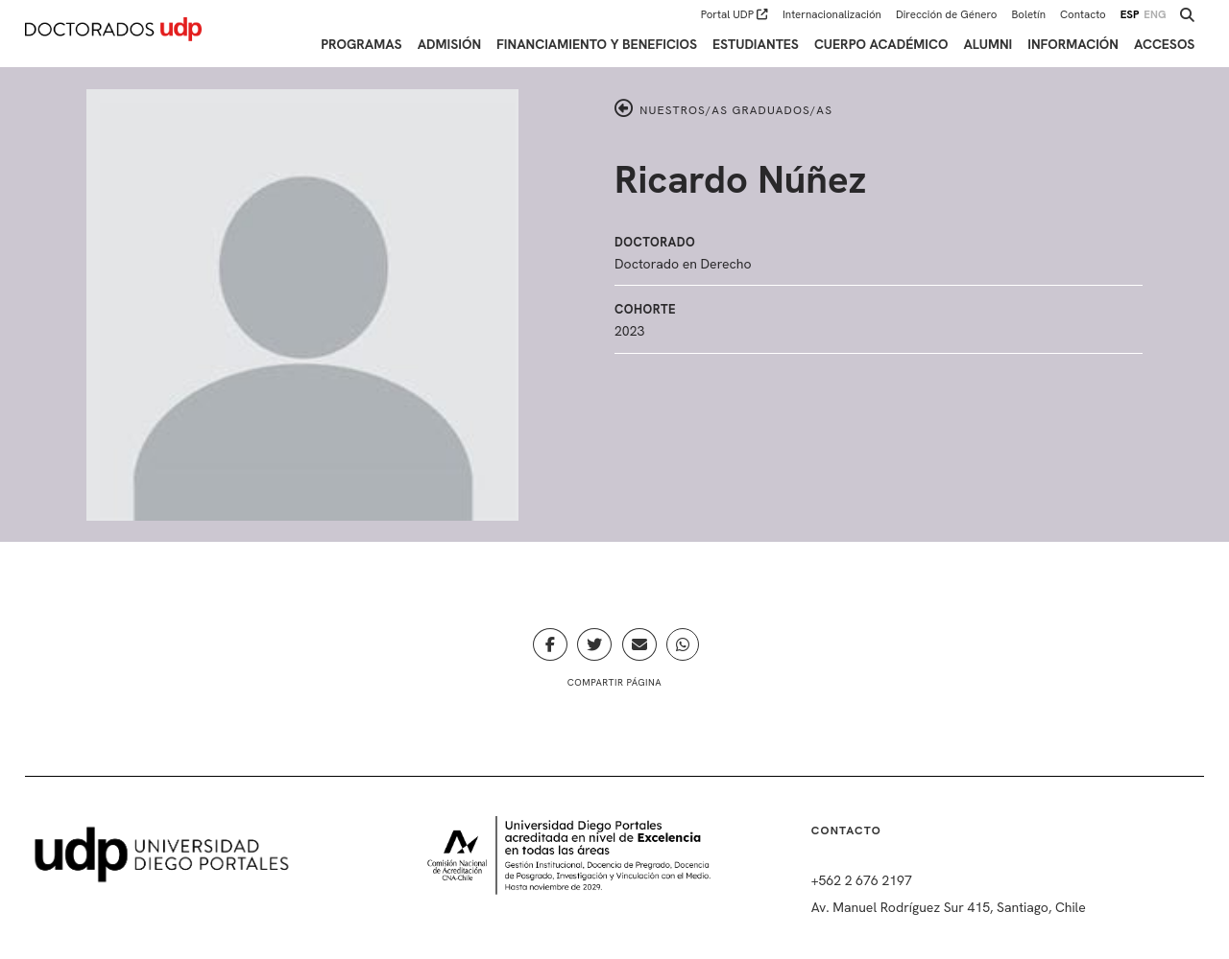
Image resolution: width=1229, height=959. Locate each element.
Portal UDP (734, 14)
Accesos (1164, 44)
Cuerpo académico (881, 44)
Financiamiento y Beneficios (596, 44)
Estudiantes (755, 44)
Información (1073, 44)
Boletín (1028, 14)
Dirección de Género (947, 14)
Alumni (987, 44)
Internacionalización (832, 14)
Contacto (1083, 14)
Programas (361, 44)
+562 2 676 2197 (861, 880)
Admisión (449, 44)
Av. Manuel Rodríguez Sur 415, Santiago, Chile (948, 907)
